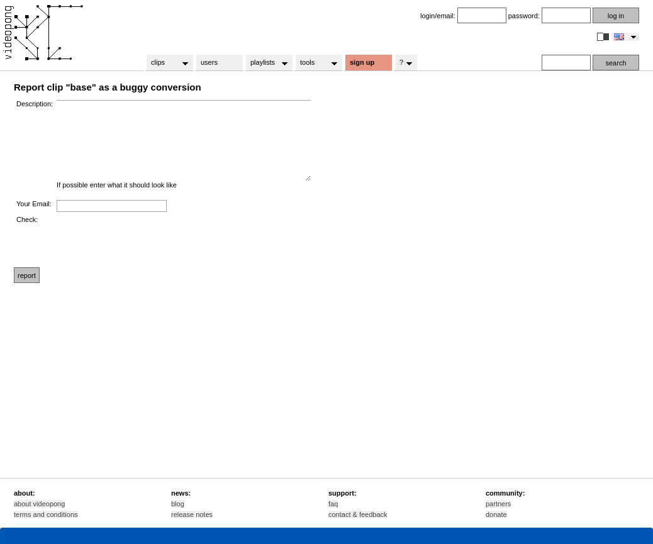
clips (165, 62)
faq (333, 504)
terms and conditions (46, 514)
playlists (265, 62)
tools (315, 62)
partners (498, 504)
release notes (192, 514)
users (209, 62)
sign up (362, 62)
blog (177, 504)
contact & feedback (358, 514)
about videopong (39, 504)
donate (496, 514)
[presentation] (152, 240)
